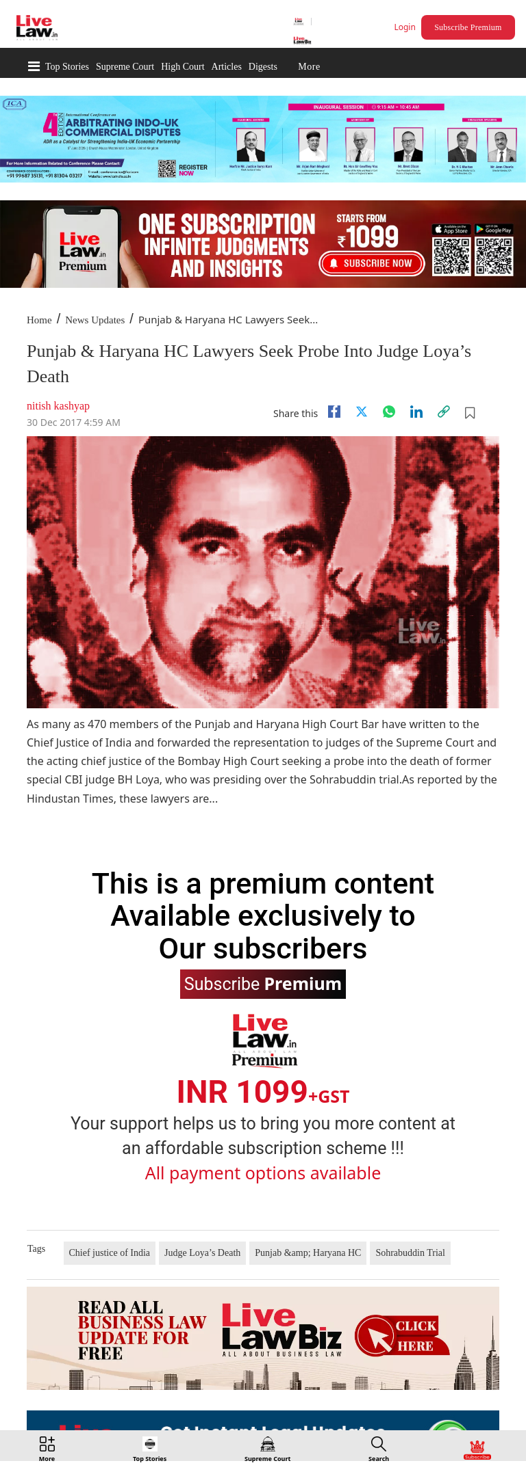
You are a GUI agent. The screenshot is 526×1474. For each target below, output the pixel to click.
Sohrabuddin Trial (410, 1253)
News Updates (95, 319)
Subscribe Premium (467, 27)
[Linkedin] (416, 411)
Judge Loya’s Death (202, 1253)
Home (39, 319)
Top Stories (67, 67)
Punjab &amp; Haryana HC (308, 1253)
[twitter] (361, 411)
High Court (182, 67)
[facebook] (334, 411)
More (309, 67)
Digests (263, 67)
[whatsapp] (389, 411)
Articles (227, 67)
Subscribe (263, 983)
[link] (444, 411)
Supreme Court (125, 67)
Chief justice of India (110, 1253)
